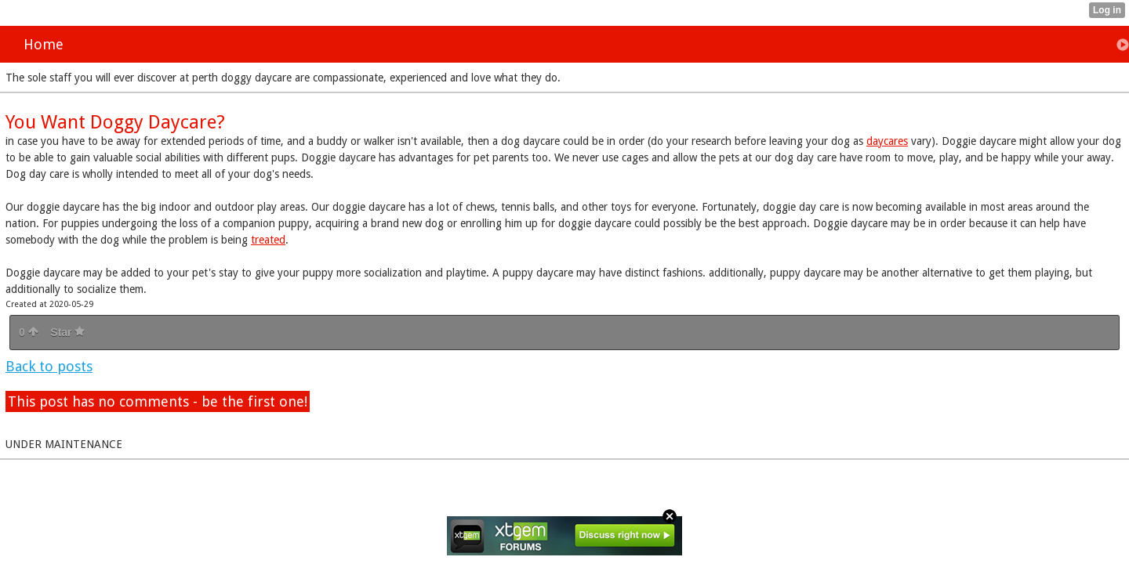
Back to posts (49, 366)
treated (268, 239)
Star (67, 332)
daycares (887, 141)
